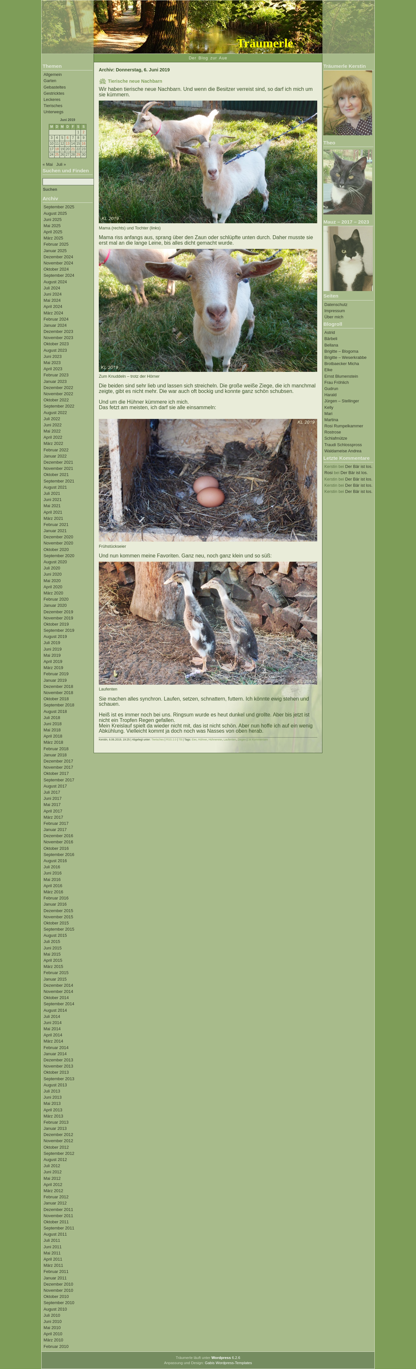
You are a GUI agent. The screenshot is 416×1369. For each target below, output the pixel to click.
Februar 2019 (56, 673)
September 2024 (59, 275)
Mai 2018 (52, 729)
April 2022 (53, 437)
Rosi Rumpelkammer (343, 425)
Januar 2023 (55, 381)
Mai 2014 (52, 1028)
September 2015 (59, 929)
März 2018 (53, 742)
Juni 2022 (53, 424)
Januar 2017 (55, 829)
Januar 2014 (55, 1053)
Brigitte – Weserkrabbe (345, 357)
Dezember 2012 (58, 1134)
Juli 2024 (52, 288)
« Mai (48, 164)
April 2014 (53, 1035)
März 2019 (53, 667)
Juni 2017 (53, 798)
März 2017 (53, 817)
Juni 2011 (53, 1246)
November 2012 (58, 1140)
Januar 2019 (55, 680)
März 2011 (53, 1265)
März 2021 (53, 518)
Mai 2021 (52, 505)
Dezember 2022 (58, 387)
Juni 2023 (53, 356)
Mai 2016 (52, 879)
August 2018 (55, 711)
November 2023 (58, 337)
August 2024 (55, 281)
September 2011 (59, 1228)
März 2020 (53, 593)
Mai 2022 (52, 431)
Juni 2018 (53, 723)
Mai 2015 (52, 954)
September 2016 (59, 854)
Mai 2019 (52, 655)
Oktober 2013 (56, 1072)
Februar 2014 (56, 1047)
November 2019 (58, 618)
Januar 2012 (55, 1203)
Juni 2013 (53, 1097)
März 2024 (53, 313)
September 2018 (59, 705)
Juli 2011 (52, 1240)
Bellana (331, 345)
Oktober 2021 (56, 474)
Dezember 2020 (58, 536)
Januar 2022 (55, 456)
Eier (194, 739)
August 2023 (55, 350)
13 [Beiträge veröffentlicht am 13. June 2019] (67, 143)
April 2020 (53, 586)
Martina (331, 419)
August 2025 (55, 213)
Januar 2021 (55, 530)
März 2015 (53, 966)
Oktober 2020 (56, 549)
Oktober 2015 (56, 923)
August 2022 (55, 412)
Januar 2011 (55, 1278)
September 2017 (59, 779)
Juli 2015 (52, 941)
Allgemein (53, 74)
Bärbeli (330, 338)
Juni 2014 (53, 1022)
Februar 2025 (56, 244)
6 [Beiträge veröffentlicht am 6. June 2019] (68, 138)
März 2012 (53, 1190)
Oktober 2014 (56, 997)
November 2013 (58, 1066)
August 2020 (55, 561)
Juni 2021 (53, 499)
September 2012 (59, 1153)
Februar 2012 (56, 1196)
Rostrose (332, 432)
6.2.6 (225, 1358)
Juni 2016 (53, 873)
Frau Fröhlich (336, 382)
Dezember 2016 (58, 835)
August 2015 (55, 935)
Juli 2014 (52, 1016)
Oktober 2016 (56, 848)
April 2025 (53, 231)
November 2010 (58, 1290)
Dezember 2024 (58, 256)
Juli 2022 (52, 418)
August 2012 (55, 1159)
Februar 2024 (56, 319)
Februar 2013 (56, 1122)
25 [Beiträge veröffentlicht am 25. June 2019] (57, 154)
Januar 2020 (55, 605)
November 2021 (58, 468)
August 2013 (55, 1084)
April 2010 (53, 1333)
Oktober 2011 (56, 1221)
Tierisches (53, 105)
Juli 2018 (52, 717)
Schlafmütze (335, 438)
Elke (328, 369)
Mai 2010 (52, 1327)
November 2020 (58, 543)
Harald (330, 394)
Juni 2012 (53, 1171)
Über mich (333, 316)
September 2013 (59, 1078)
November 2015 (58, 916)
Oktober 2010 (56, 1296)
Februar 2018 (56, 748)
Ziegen (242, 739)
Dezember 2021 (58, 462)
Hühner (202, 739)
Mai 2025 (52, 225)
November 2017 (58, 767)
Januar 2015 (55, 979)
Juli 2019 (52, 642)
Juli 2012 (52, 1165)
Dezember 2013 (58, 1059)
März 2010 (53, 1340)
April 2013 (53, 1109)
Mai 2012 (52, 1178)
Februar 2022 (56, 449)
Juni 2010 (53, 1321)
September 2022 (59, 406)
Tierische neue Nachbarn (135, 81)
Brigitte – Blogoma (341, 351)
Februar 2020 (56, 599)
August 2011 (55, 1234)
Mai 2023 (52, 362)
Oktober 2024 (56, 269)
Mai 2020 (52, 580)
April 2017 (53, 811)
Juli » (61, 164)
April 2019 (53, 661)
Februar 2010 (56, 1346)
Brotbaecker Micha (341, 363)
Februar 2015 (56, 972)
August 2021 (55, 487)
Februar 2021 (56, 524)
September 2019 (59, 630)
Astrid (329, 332)
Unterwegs (53, 111)
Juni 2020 (53, 574)
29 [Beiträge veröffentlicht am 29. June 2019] (78, 154)
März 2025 (53, 238)
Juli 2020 (52, 568)
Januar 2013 (55, 1128)
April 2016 (53, 885)
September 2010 (59, 1302)
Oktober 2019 (56, 624)
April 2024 (53, 306)
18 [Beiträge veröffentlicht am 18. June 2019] (57, 149)
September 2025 (59, 206)
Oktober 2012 (56, 1147)
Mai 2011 (52, 1253)
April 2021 (53, 512)
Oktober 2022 (56, 399)
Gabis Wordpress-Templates (228, 1363)
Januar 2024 (55, 325)
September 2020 (59, 555)
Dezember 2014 (58, 985)
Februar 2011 (56, 1271)
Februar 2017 (56, 823)
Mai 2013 (52, 1103)
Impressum (334, 310)
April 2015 (53, 960)
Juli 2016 (52, 866)
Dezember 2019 (58, 611)
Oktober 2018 (56, 698)
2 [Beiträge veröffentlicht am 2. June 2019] (83, 132)
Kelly (328, 407)
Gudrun (331, 388)
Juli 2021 (52, 493)
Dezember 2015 (58, 910)
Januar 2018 (55, 754)
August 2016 (55, 860)
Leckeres (52, 99)
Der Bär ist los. (358, 466)
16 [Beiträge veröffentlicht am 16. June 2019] (83, 143)
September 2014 (59, 1003)
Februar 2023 (56, 375)
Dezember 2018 (58, 686)
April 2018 (53, 736)
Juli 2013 (52, 1091)
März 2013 (53, 1116)
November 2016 (58, 841)
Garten (50, 80)
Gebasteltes (55, 87)
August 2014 (55, 1010)
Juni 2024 (53, 294)
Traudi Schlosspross (343, 444)
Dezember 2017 (58, 761)
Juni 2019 (53, 649)
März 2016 (53, 891)
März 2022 (53, 443)
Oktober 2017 (56, 773)
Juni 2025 (53, 219)
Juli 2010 (52, 1315)
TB (180, 739)
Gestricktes (54, 93)
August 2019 (55, 636)
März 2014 (53, 1041)
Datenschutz (335, 304)
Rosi (328, 472)
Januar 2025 (55, 250)
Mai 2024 (52, 300)
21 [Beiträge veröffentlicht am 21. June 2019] (73, 149)
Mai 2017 (52, 804)
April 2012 (53, 1184)
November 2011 (58, 1215)
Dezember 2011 (58, 1209)
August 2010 (55, 1309)
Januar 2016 (55, 904)
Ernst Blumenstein (341, 376)
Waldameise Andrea (342, 450)
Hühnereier (215, 739)
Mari (328, 413)
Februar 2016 (56, 898)
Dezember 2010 (58, 1284)
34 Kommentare (258, 739)
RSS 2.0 (171, 739)
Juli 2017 (52, 792)
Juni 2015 (53, 948)
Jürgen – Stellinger (341, 400)
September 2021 (59, 481)
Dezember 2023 (58, 331)
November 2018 (58, 692)
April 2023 (53, 368)
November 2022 (58, 393)
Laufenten (230, 739)
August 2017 (55, 786)
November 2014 (58, 991)
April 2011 (53, 1259)
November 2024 (58, 263)
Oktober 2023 (56, 343)
